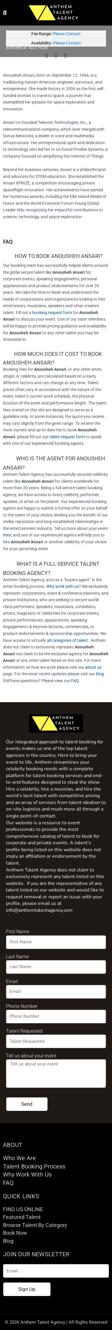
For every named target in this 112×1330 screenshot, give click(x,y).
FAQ (75, 680)
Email (12, 981)
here (7, 535)
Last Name (17, 957)
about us (93, 667)
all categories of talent (67, 640)
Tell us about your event (31, 1056)
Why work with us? (63, 586)
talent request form (67, 436)
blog (100, 673)
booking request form (52, 312)
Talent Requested (24, 1031)
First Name (17, 931)
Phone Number (21, 1006)
